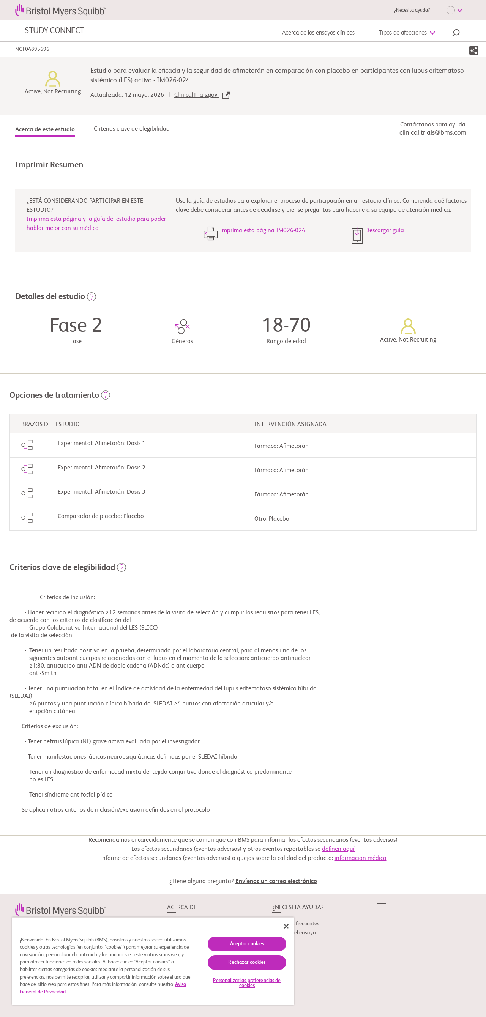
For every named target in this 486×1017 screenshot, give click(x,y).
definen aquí (338, 849)
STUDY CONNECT (54, 31)
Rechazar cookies (246, 962)
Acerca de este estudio (45, 130)
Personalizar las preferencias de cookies (247, 983)
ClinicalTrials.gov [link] (202, 95)
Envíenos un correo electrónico (276, 881)
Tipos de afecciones (403, 33)
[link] (60, 909)
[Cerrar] (286, 926)
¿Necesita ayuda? (412, 10)
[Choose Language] (454, 10)
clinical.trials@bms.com (433, 132)
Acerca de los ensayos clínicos (318, 33)
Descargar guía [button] (384, 231)
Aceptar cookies (247, 943)
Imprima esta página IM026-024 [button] (262, 231)
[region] (153, 961)
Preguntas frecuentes (295, 923)
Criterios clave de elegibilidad (132, 129)
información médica (361, 858)
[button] (456, 33)
